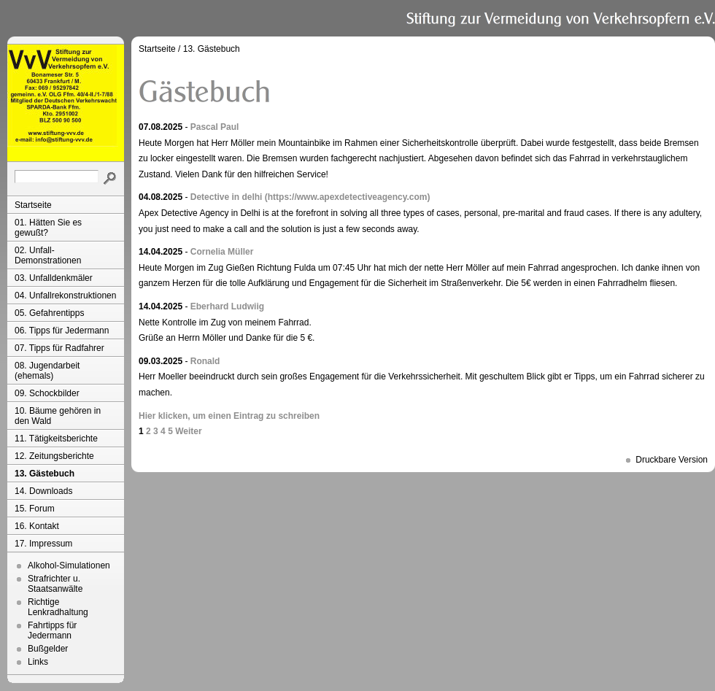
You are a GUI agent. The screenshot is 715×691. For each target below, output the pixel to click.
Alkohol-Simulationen (69, 565)
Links (38, 662)
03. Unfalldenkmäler (54, 278)
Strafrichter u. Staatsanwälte (55, 584)
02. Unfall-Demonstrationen (48, 255)
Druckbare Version (671, 460)
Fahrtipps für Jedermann (52, 630)
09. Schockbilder (47, 393)
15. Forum (35, 508)
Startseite (33, 205)
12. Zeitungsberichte (54, 456)
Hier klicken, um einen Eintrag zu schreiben (229, 416)
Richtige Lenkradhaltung (58, 607)
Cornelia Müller (222, 252)
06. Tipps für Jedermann (62, 330)
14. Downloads (43, 491)
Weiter (188, 431)
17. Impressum (43, 543)
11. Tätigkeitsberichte (56, 438)
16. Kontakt (37, 526)
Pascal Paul (214, 127)
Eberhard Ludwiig (227, 306)
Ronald (205, 361)
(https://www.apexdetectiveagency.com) (347, 197)
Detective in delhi (226, 197)
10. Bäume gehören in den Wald (58, 416)
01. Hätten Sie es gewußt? (48, 227)
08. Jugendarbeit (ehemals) (47, 370)
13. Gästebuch (44, 473)
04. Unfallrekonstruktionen (65, 295)
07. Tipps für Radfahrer (59, 348)
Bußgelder (48, 649)
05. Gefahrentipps (49, 313)
